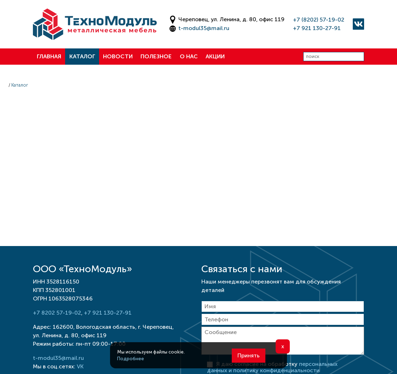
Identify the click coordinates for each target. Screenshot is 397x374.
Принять (248, 355)
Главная (49, 56)
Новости (118, 56)
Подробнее (130, 358)
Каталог (82, 56)
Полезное (156, 56)
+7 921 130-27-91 (317, 28)
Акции (215, 56)
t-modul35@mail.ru (203, 28)
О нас (189, 56)
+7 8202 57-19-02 (57, 312)
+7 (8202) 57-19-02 (318, 19)
